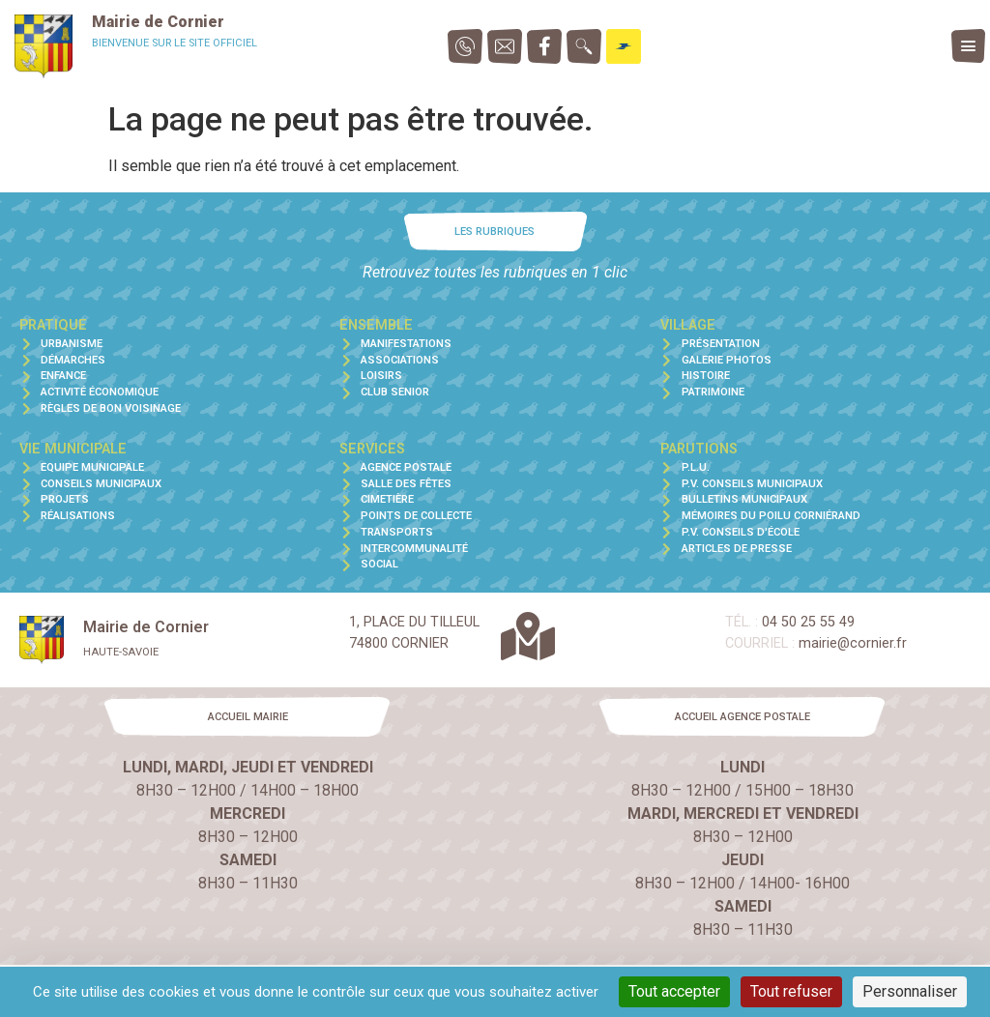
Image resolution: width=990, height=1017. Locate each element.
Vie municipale (73, 449)
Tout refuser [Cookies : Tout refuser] (791, 991)
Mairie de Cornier (158, 22)
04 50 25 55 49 (808, 622)
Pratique (53, 325)
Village (687, 325)
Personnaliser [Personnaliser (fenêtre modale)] (909, 991)
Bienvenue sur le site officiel (174, 43)
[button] (494, 231)
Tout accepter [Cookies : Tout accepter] (674, 991)
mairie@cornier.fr (853, 643)
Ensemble (376, 325)
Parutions (699, 449)
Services (372, 449)
